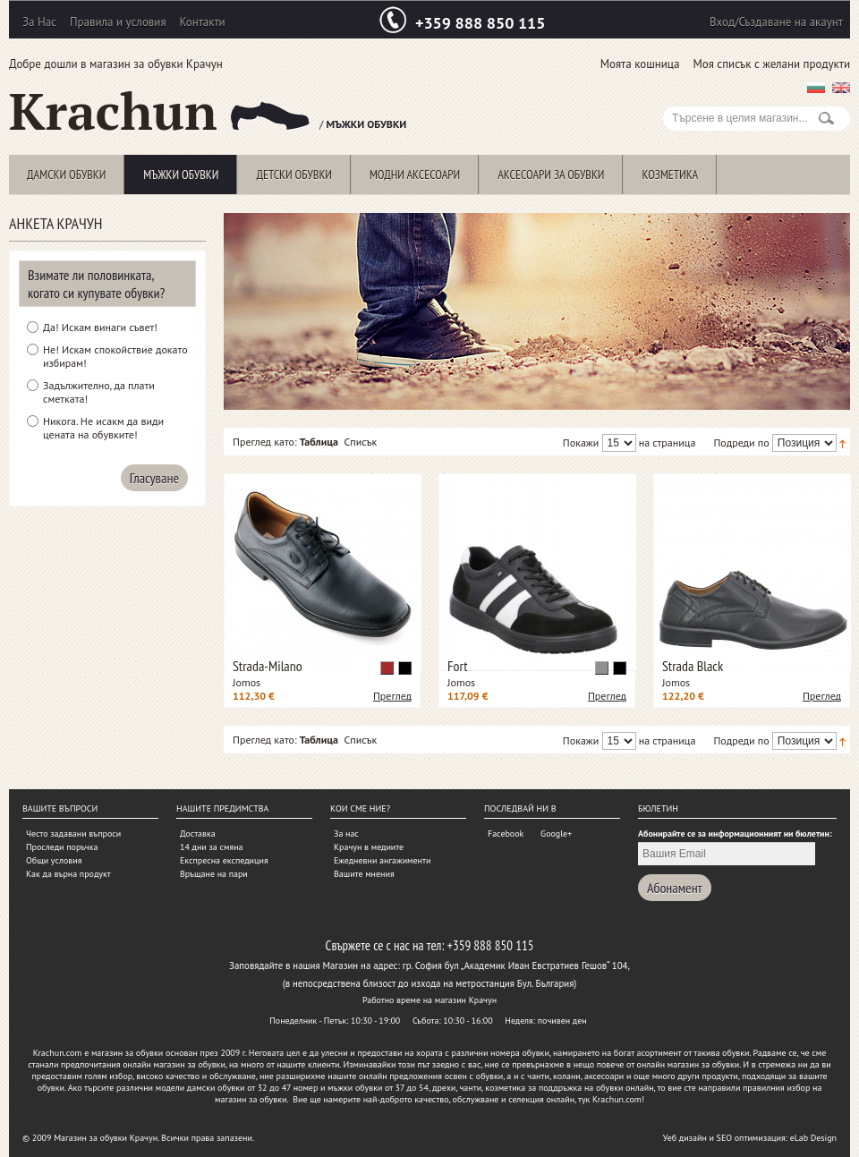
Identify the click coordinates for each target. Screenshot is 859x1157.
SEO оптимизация (751, 1138)
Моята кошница (640, 64)
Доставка (198, 833)
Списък (360, 441)
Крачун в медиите (369, 847)
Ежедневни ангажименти (382, 860)
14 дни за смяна (211, 847)
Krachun (159, 111)
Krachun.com (57, 1053)
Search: (674, 97)
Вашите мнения (364, 874)
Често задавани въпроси (73, 833)
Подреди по (741, 442)
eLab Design (813, 1138)
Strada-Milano (267, 666)
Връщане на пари (214, 874)
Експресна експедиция (224, 860)
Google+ (556, 833)
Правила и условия (118, 22)
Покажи (581, 442)
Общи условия (53, 860)
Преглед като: (265, 441)
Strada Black (692, 666)
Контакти (202, 22)
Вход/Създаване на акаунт (776, 22)
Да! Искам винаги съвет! (100, 327)
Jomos (246, 682)
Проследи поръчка (62, 847)
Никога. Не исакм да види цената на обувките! (103, 427)
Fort (457, 666)
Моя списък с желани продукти (771, 64)
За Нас (39, 22)
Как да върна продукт (68, 874)
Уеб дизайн (685, 1138)
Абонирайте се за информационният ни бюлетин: (735, 833)
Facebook (505, 833)
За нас (346, 833)
